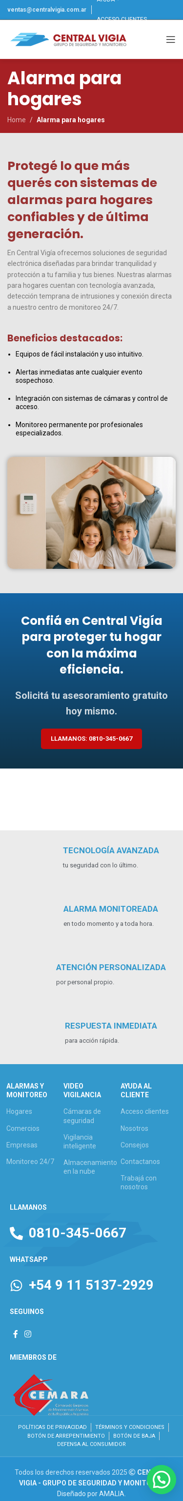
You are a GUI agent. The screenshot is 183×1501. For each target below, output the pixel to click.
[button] (161, 1479)
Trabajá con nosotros (139, 1182)
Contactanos (140, 1161)
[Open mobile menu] (171, 39)
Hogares (19, 1111)
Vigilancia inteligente (79, 1141)
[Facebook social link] (15, 1334)
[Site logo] (68, 39)
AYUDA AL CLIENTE (136, 1090)
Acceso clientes (145, 1111)
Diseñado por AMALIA (90, 1494)
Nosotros (134, 1128)
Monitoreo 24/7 (30, 1161)
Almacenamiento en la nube (90, 1167)
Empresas (22, 1145)
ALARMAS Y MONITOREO (26, 1090)
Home (16, 120)
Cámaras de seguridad (82, 1115)
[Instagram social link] (27, 1334)
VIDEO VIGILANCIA (82, 1090)
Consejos (135, 1145)
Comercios (23, 1128)
